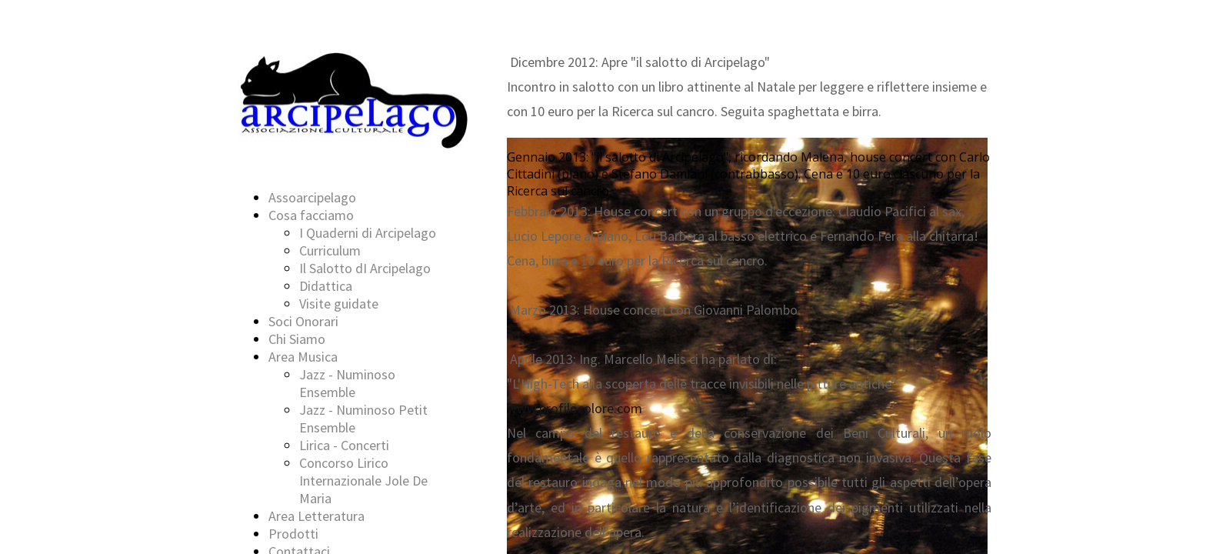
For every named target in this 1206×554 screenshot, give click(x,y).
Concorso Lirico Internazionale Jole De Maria (363, 480)
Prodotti (293, 533)
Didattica (325, 286)
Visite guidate (338, 303)
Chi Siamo (296, 339)
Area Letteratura (316, 516)
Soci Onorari (303, 321)
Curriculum (330, 250)
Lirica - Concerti (344, 445)
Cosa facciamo (311, 215)
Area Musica (303, 356)
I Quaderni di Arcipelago (367, 233)
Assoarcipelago (312, 197)
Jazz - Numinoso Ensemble (347, 383)
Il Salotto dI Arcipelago (365, 268)
